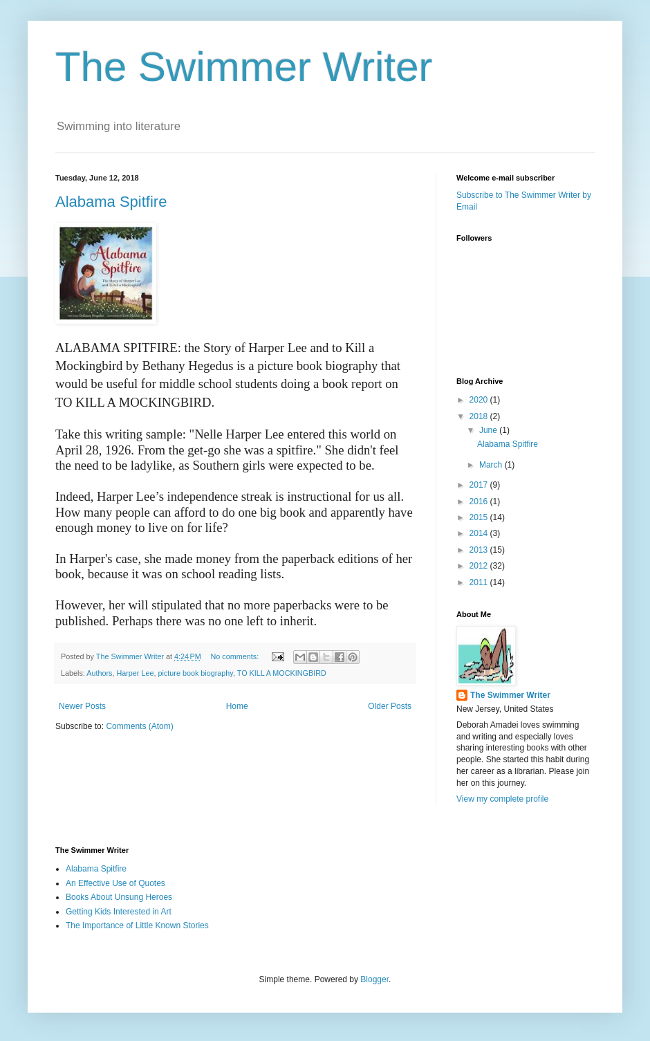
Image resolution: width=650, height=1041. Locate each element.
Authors (99, 673)
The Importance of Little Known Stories (137, 925)
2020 (480, 400)
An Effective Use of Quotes (115, 883)
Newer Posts (82, 706)
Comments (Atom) (139, 726)
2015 (480, 517)
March (492, 465)
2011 (480, 582)
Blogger (374, 979)
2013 (480, 550)
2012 (480, 566)
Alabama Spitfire (111, 201)
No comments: (236, 656)
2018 (480, 416)
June (489, 430)
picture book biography (195, 673)
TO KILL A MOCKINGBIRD (281, 673)
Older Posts (389, 706)
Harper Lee (135, 673)
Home (237, 706)
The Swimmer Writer (244, 67)
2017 (480, 485)
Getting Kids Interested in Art (118, 911)
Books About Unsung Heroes (119, 897)
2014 (480, 533)
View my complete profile (502, 799)
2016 (480, 501)
